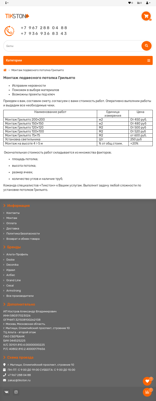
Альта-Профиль (17, 254)
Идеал (10, 270)
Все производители (20, 295)
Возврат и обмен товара (23, 238)
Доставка (12, 228)
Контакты (13, 213)
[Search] (78, 46)
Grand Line (13, 280)
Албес (10, 275)
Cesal (10, 285)
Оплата (11, 223)
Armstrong (13, 290)
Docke (10, 259)
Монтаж (11, 218)
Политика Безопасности (23, 233)
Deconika (12, 264)
